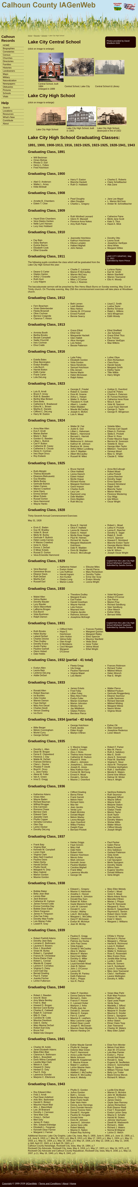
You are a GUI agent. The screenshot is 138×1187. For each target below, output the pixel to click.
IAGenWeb (31, 1183)
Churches (7, 58)
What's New (9, 117)
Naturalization (9, 80)
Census (6, 55)
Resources (8, 114)
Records (37, 35)
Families (7, 64)
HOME (6, 45)
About (6, 123)
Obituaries (8, 87)
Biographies (9, 48)
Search (6, 107)
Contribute (8, 120)
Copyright (7, 1183)
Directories (8, 61)
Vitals (5, 96)
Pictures (7, 90)
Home (30, 35)
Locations (7, 111)
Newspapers (9, 84)
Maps (5, 74)
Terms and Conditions (50, 1183)
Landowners (9, 71)
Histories (7, 68)
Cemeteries (8, 52)
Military (6, 77)
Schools (7, 93)
